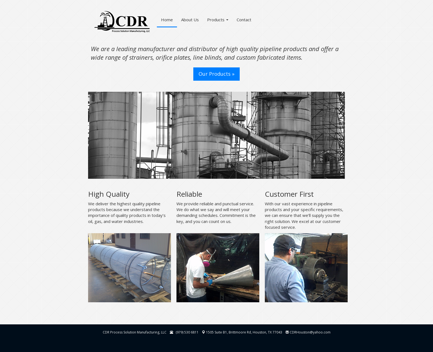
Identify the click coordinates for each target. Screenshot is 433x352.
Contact (244, 19)
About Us (190, 19)
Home (167, 19)
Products (217, 19)
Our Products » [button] (216, 73)
